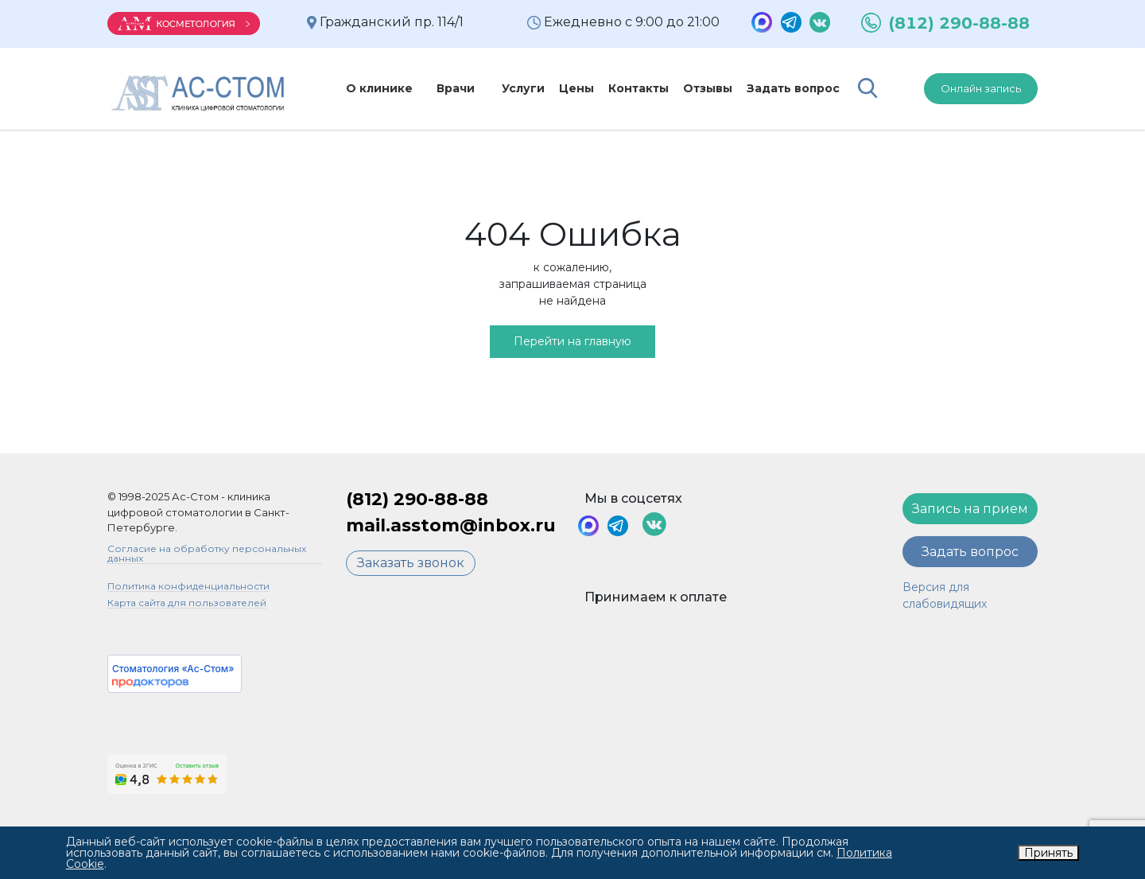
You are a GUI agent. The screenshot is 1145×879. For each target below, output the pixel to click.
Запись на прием (970, 508)
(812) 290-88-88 (959, 23)
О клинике (379, 88)
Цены (558, 88)
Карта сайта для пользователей (186, 603)
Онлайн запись (981, 88)
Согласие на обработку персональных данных (206, 554)
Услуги (504, 88)
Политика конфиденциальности (188, 586)
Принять (1048, 853)
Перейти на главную (572, 341)
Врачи (446, 88)
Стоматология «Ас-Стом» (173, 669)
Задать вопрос (774, 88)
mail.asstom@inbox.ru (451, 525)
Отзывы (689, 88)
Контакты (620, 88)
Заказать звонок (410, 562)
